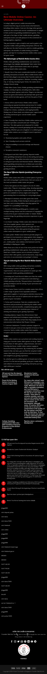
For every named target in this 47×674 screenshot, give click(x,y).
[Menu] (2, 6)
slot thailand (5, 525)
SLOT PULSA (5, 568)
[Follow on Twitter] (18, 641)
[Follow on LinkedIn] (28, 641)
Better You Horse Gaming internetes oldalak (21, 500)
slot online (4, 530)
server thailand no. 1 (8, 603)
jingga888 (4, 508)
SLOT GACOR (5, 564)
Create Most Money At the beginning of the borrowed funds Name (26, 489)
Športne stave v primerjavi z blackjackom (20, 494)
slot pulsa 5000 (6, 616)
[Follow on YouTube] (32, 641)
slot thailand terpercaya (9, 547)
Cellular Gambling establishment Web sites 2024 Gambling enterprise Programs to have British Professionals (11, 424)
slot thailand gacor (7, 551)
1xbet (36, 315)
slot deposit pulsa (7, 512)
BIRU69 (3, 556)
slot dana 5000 (6, 521)
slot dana (4, 517)
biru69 (3, 594)
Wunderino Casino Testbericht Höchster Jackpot (31, 375)
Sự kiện (6, 14)
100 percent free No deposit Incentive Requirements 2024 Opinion (12, 375)
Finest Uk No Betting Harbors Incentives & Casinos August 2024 (9, 382)
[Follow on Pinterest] (25, 641)
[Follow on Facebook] (12, 641)
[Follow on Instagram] (15, 641)
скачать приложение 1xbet (24, 64)
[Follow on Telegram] (35, 641)
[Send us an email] (22, 641)
